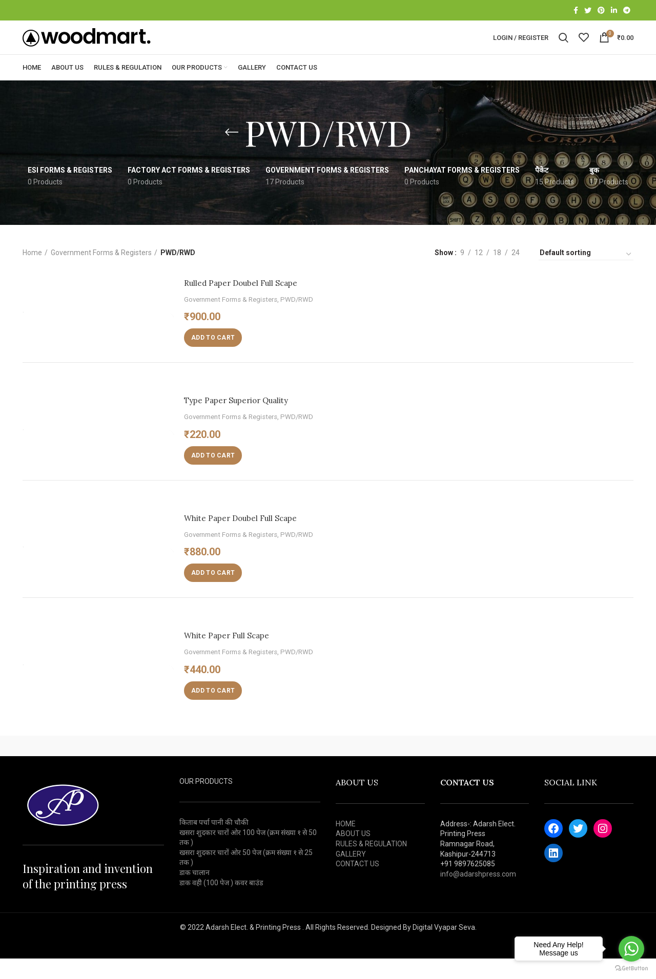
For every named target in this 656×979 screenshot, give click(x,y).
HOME (346, 844)
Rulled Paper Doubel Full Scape (254, 303)
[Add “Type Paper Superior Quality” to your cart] (213, 476)
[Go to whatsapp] (631, 949)
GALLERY (351, 874)
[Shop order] (586, 275)
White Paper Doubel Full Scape (253, 538)
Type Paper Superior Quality (248, 420)
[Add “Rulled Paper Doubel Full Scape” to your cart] (213, 358)
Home (32, 273)
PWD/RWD (296, 320)
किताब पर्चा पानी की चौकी (214, 843)
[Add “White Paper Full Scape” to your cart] (213, 711)
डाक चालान (194, 893)
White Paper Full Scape (236, 655)
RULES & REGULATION (371, 864)
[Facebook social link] (575, 10)
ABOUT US (353, 854)
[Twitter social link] (587, 10)
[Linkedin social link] (614, 10)
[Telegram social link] (626, 10)
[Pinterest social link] (601, 10)
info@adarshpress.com (478, 894)
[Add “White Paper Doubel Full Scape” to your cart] (213, 593)
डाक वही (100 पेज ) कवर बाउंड (221, 903)
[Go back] (231, 152)
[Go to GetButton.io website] (631, 968)
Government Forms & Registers (101, 273)
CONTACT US (357, 884)
